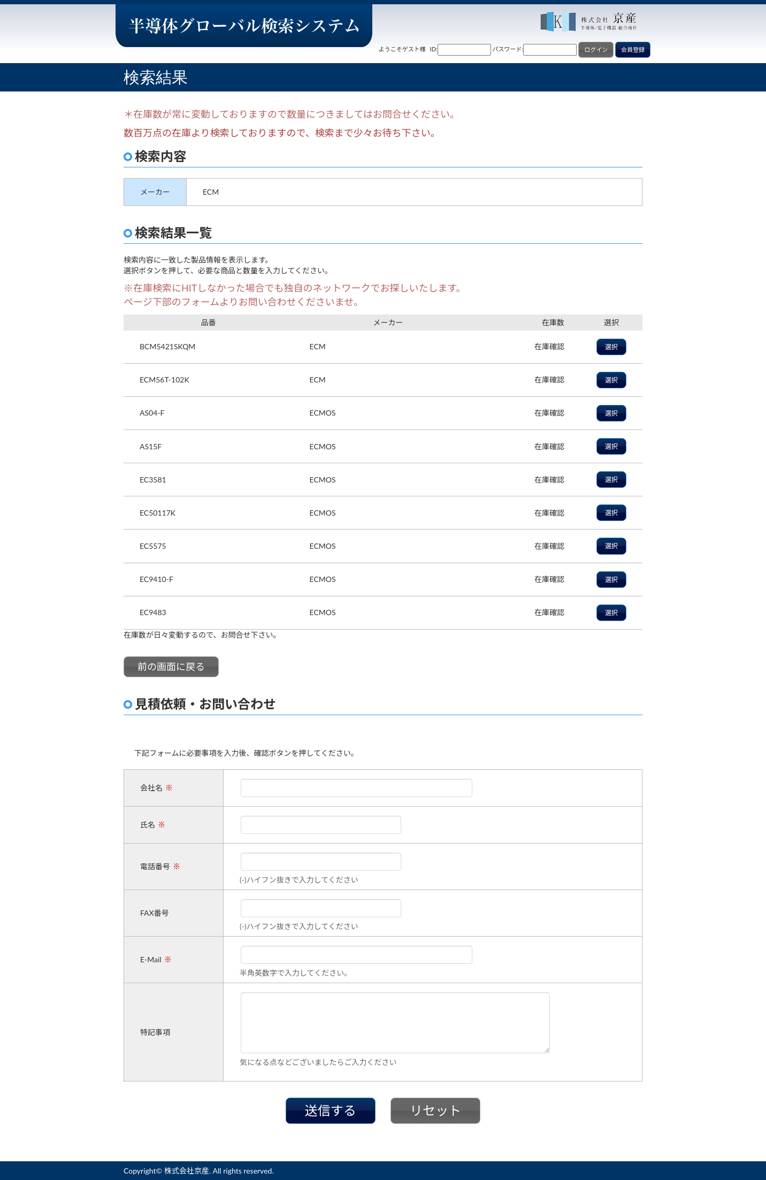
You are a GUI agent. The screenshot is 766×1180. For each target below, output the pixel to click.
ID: (434, 48)
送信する (330, 1110)
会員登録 (633, 49)
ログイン (596, 49)
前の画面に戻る (171, 666)
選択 (611, 347)
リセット (435, 1110)
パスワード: (508, 48)
